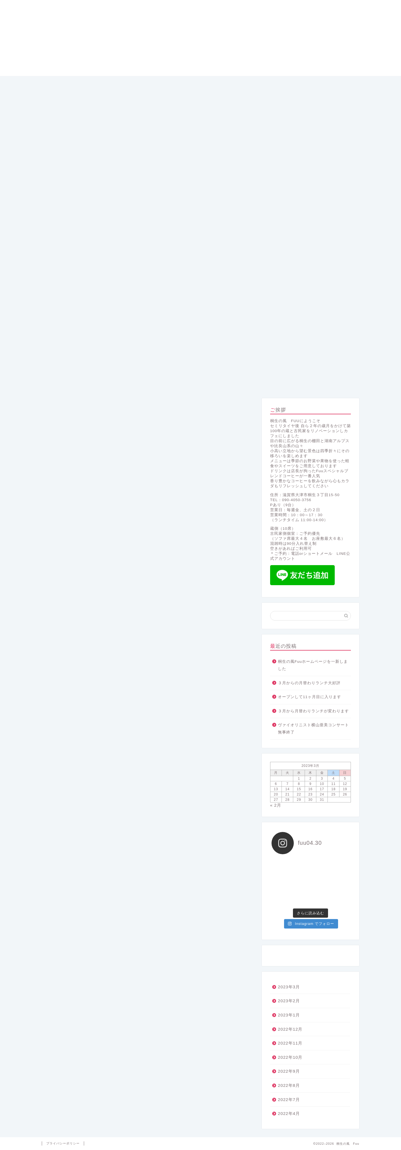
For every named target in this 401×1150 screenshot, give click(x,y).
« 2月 (275, 805)
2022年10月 (290, 1057)
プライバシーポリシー (63, 1143)
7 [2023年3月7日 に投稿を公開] (287, 784)
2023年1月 (289, 1015)
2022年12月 (290, 1029)
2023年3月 (289, 986)
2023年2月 (289, 1000)
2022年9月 (289, 1071)
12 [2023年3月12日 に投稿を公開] (345, 784)
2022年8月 (289, 1085)
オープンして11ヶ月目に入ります (309, 697)
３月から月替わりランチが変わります (313, 711)
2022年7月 (289, 1099)
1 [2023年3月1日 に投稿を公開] (299, 778)
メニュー (137, 383)
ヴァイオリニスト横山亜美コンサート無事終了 (313, 728)
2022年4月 (289, 1113)
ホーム (74, 383)
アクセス (327, 383)
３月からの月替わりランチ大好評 (309, 683)
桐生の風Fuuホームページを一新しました (313, 665)
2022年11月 (290, 1043)
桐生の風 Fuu (200, 38)
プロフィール (264, 383)
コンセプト (200, 383)
